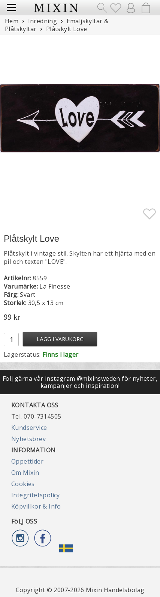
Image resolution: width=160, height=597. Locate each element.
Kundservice (29, 427)
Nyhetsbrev (28, 439)
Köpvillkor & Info (36, 506)
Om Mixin (25, 472)
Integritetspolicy (35, 495)
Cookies (23, 484)
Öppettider (27, 461)
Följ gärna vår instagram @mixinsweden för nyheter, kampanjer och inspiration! (80, 381)
